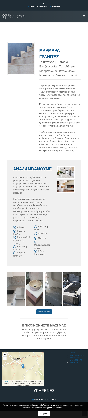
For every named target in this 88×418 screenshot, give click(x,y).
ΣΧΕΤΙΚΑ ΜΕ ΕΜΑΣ (77, 355)
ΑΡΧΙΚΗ (73, 353)
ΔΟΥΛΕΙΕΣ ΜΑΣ (76, 360)
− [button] (5, 358)
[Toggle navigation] (84, 16)
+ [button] (5, 355)
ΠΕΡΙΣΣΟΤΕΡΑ (44, 312)
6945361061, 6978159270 (38, 6)
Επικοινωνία (74, 362)
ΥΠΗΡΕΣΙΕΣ (74, 358)
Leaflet (6, 381)
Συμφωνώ (44, 414)
